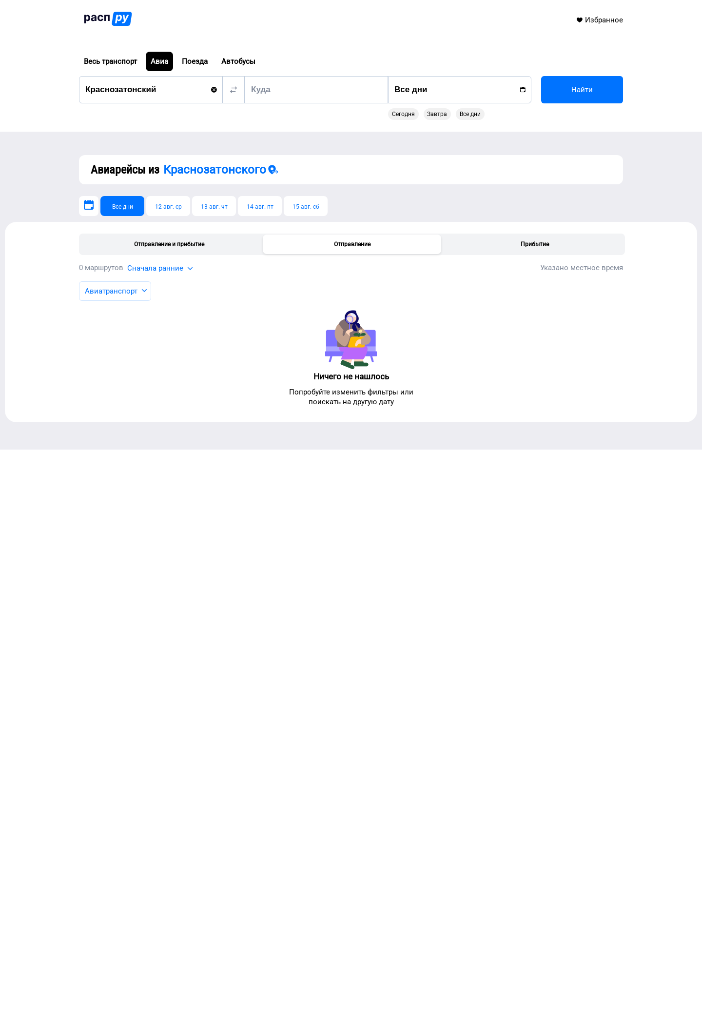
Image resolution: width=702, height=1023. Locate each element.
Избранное (599, 20)
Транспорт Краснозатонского (420, 600)
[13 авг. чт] (214, 206)
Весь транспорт (110, 61)
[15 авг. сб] (306, 206)
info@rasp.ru (147, 972)
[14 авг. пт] (260, 206)
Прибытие (535, 244)
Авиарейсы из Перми (175, 695)
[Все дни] (122, 206)
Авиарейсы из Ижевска (179, 720)
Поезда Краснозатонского (415, 613)
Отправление (352, 244)
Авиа (159, 61)
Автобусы (238, 61)
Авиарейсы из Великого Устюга (193, 644)
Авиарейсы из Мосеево (179, 708)
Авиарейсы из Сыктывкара (186, 606)
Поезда (195, 61)
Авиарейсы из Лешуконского (189, 682)
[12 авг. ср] (168, 206)
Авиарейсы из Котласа (178, 619)
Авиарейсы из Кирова (177, 657)
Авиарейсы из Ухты (172, 632)
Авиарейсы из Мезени (177, 733)
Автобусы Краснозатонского (419, 625)
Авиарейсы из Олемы (176, 670)
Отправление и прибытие (169, 244)
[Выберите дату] (88, 206)
